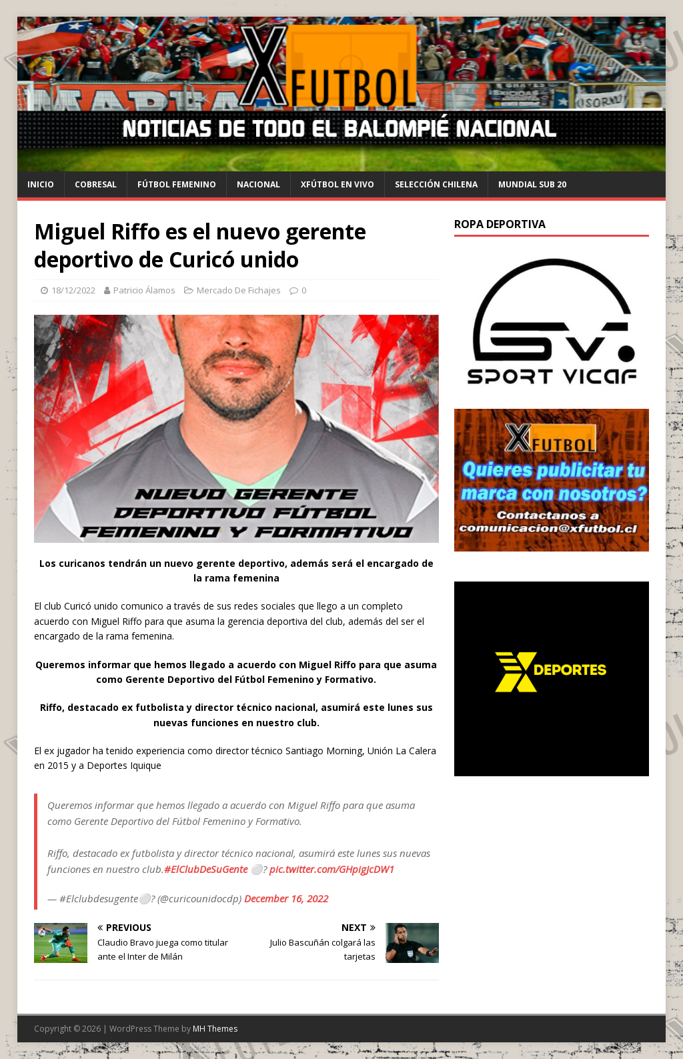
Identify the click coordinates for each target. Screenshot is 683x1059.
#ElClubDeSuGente (205, 869)
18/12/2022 (73, 290)
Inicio (40, 184)
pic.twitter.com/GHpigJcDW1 (331, 869)
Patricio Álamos (144, 290)
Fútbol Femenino (176, 184)
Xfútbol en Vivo (337, 184)
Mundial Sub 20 (532, 184)
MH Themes (215, 1028)
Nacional (258, 184)
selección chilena (436, 184)
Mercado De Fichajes (239, 290)
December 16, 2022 (286, 898)
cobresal (96, 184)
